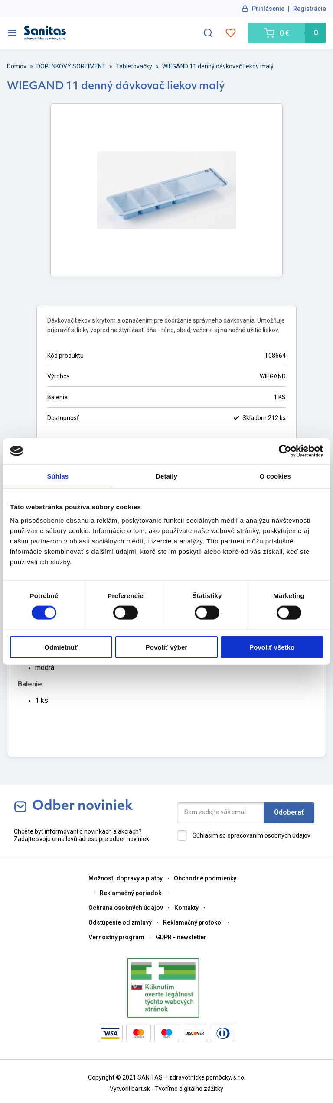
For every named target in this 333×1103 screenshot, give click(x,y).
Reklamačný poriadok (130, 893)
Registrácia (309, 8)
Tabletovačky (134, 66)
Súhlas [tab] (58, 475)
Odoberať (289, 812)
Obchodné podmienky (205, 878)
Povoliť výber (166, 647)
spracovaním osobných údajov (269, 835)
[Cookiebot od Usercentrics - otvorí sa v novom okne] (285, 450)
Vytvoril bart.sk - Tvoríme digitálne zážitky (166, 1088)
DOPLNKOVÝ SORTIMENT (71, 66)
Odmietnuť (61, 647)
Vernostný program (116, 937)
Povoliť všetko (271, 647)
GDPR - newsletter (181, 937)
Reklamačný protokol (193, 922)
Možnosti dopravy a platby (125, 878)
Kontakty (186, 907)
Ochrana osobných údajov (125, 907)
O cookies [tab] (275, 475)
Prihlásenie (268, 8)
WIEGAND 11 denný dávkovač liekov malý (218, 66)
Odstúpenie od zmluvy (120, 922)
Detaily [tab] (166, 475)
